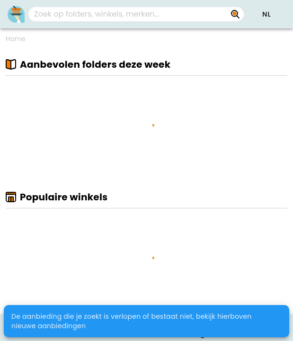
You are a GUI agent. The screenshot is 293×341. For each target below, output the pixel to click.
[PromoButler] (16, 14)
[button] (266, 14)
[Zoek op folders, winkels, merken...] (235, 14)
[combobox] (136, 14)
